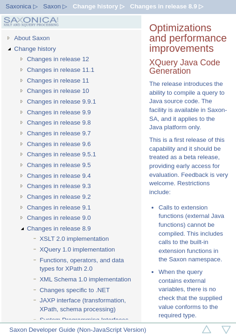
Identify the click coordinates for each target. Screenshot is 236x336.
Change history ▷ (99, 6)
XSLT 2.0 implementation (74, 238)
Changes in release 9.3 (59, 185)
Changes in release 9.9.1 (61, 101)
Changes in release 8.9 (59, 228)
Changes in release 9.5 (59, 164)
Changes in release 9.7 (59, 133)
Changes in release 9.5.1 (61, 154)
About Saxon (31, 38)
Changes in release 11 (58, 80)
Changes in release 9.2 (59, 196)
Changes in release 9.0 (59, 217)
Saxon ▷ (55, 6)
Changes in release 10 (58, 90)
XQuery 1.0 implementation (77, 249)
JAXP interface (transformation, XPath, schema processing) (83, 305)
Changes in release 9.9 (59, 112)
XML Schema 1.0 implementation (85, 279)
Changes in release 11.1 (61, 69)
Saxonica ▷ (22, 6)
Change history (35, 48)
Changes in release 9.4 (59, 175)
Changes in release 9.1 (59, 207)
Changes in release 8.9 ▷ (166, 6)
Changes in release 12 (58, 59)
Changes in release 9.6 (59, 143)
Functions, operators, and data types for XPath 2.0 (82, 265)
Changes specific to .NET (75, 290)
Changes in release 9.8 (59, 122)
